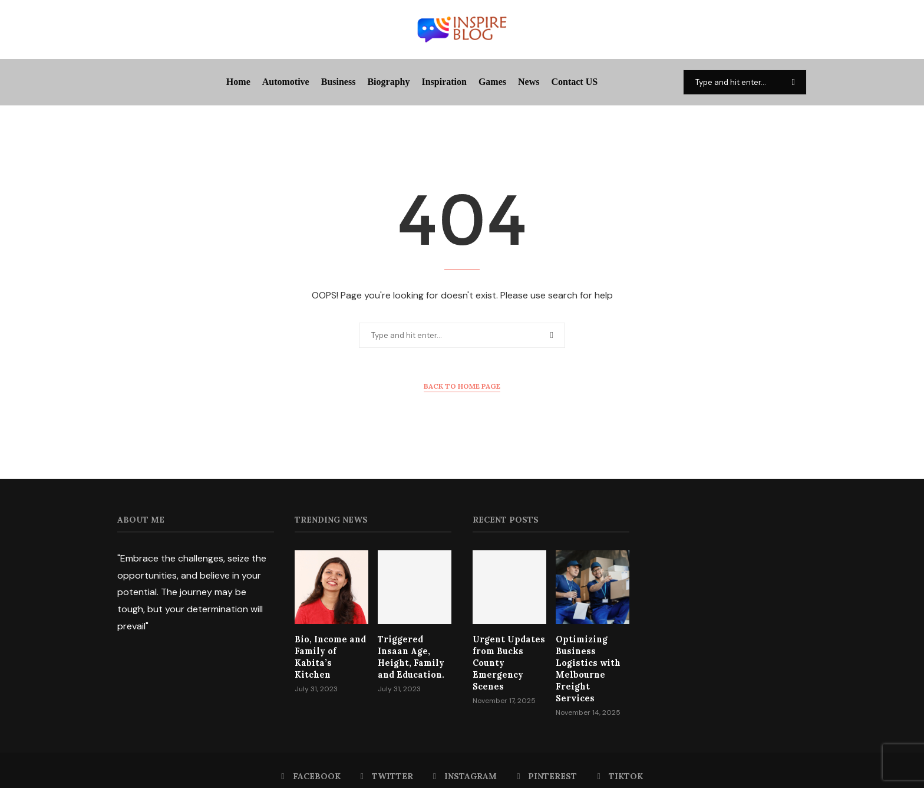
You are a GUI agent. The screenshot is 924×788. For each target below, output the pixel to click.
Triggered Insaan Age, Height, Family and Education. (414, 656)
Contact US (574, 82)
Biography (388, 82)
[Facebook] (311, 763)
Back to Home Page (462, 386)
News (528, 82)
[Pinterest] (547, 763)
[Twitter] (387, 763)
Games (492, 82)
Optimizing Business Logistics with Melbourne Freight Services (591, 661)
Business (338, 82)
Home (238, 82)
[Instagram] (465, 763)
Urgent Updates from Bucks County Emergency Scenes (506, 661)
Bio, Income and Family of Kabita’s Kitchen (329, 650)
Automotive (285, 82)
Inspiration (443, 82)
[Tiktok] (619, 763)
